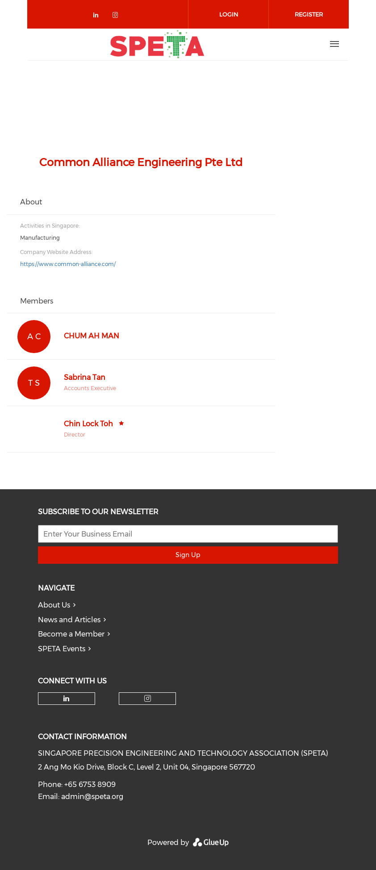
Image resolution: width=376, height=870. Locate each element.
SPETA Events (61, 649)
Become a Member (71, 634)
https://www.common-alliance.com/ (68, 264)
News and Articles (69, 620)
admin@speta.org (92, 796)
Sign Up (187, 555)
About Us (54, 605)
